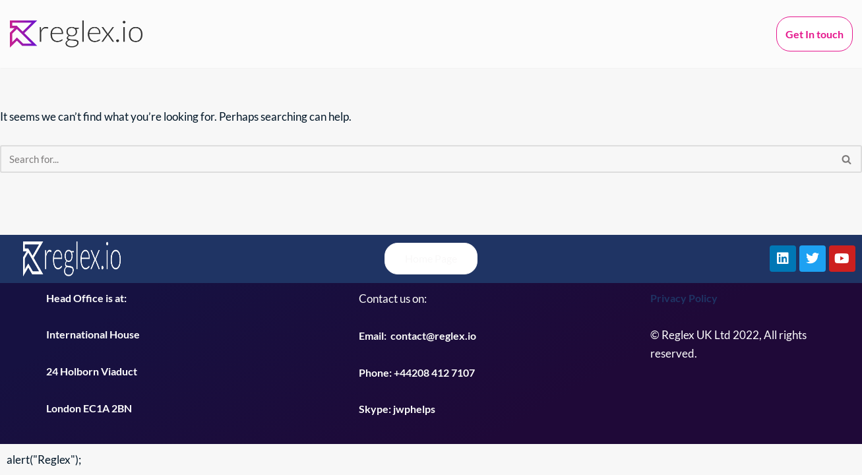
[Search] (416, 159)
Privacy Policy (684, 298)
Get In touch (814, 34)
